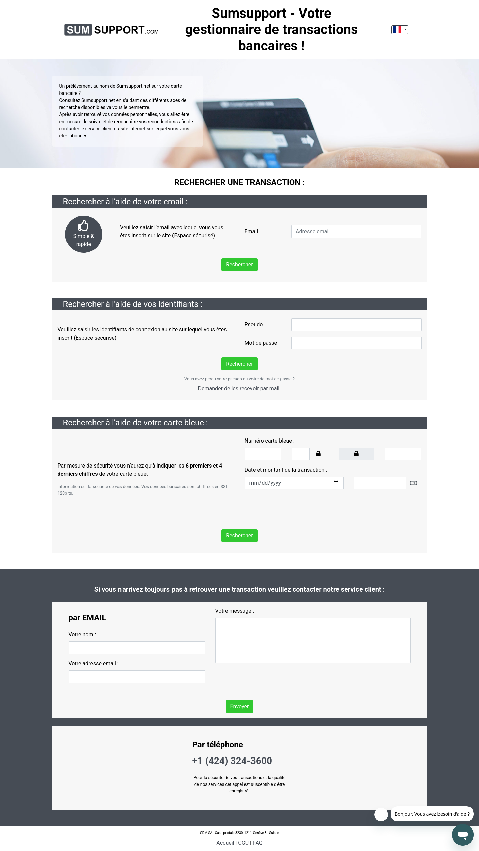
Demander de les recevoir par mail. (239, 388)
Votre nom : (82, 634)
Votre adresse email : (94, 663)
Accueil (225, 843)
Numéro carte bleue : (270, 440)
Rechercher (239, 264)
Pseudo (254, 324)
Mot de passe (261, 343)
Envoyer (239, 706)
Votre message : (234, 611)
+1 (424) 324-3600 (232, 760)
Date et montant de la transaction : (286, 470)
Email (251, 231)
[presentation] (296, 508)
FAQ (258, 843)
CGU (243, 843)
